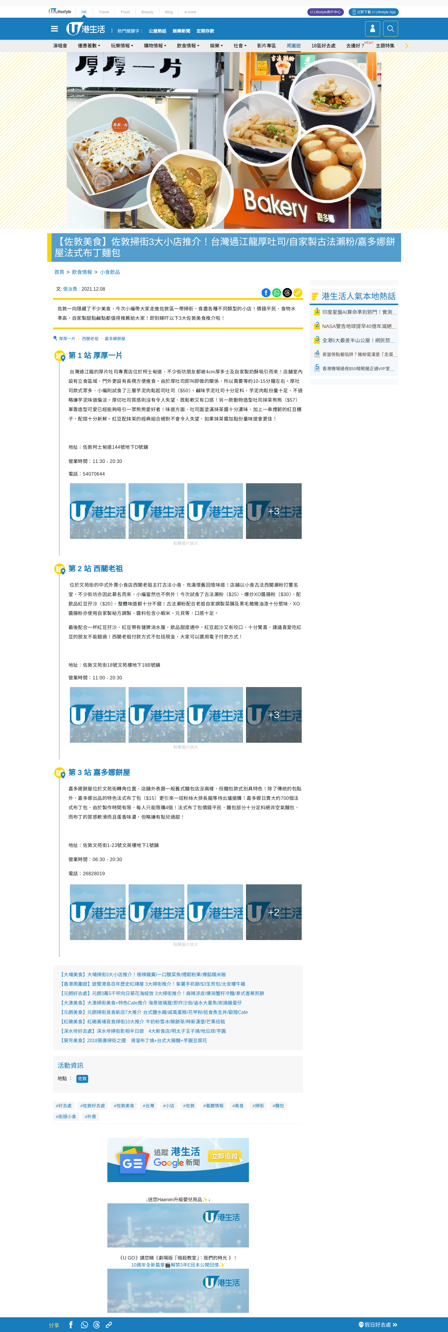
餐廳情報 (215, 1105)
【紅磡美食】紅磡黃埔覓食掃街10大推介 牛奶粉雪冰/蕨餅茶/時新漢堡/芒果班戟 (142, 1021)
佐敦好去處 (94, 1105)
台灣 (149, 1105)
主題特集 (385, 45)
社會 (238, 45)
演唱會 (60, 45)
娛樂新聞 (181, 31)
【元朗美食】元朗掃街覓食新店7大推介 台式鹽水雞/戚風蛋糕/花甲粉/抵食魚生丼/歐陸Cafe (153, 1012)
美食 (239, 1105)
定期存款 (205, 31)
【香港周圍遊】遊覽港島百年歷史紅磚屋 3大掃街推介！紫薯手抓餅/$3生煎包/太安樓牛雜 (152, 984)
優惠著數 (87, 45)
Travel (104, 12)
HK (84, 12)
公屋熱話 (157, 31)
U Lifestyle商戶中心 (325, 12)
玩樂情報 (120, 45)
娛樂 (214, 45)
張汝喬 (70, 289)
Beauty (147, 12)
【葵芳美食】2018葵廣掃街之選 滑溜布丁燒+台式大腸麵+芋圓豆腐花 (133, 1040)
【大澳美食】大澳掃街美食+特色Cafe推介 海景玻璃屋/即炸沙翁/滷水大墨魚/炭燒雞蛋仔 (150, 1002)
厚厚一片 (67, 338)
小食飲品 (110, 272)
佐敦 (82, 1078)
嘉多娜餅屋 (115, 338)
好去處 (65, 1105)
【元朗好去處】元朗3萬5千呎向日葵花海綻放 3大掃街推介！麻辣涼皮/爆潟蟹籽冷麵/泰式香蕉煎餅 (161, 993)
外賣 (91, 1116)
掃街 (259, 1105)
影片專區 (266, 45)
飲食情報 (186, 45)
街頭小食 (67, 1116)
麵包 (279, 1105)
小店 (169, 1105)
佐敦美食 (125, 1105)
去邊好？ (355, 45)
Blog (169, 12)
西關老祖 (90, 338)
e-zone (190, 12)
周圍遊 (294, 45)
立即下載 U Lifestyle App (376, 12)
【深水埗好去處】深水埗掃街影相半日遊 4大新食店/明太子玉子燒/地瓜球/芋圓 (142, 1031)
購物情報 (153, 45)
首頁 (59, 272)
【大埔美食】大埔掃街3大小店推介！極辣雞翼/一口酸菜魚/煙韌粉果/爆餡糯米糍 (142, 974)
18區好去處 (323, 45)
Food (125, 12)
